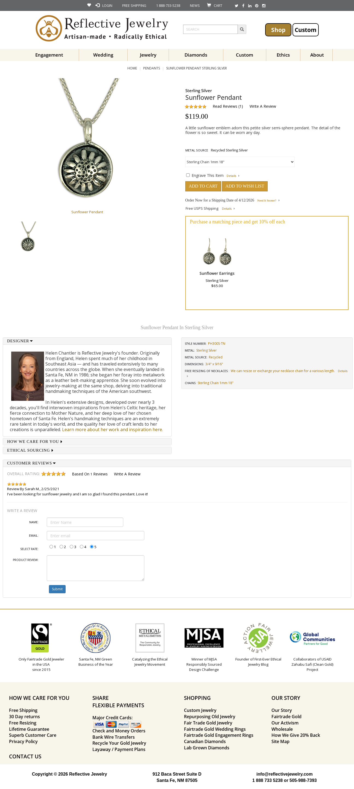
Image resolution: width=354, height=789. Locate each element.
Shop (278, 30)
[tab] (87, 341)
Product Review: (26, 560)
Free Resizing (22, 723)
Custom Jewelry (200, 710)
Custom (306, 30)
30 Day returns (24, 717)
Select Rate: (29, 549)
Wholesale (282, 729)
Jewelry (148, 55)
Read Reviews (225, 106)
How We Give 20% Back (295, 735)
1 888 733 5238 (267, 780)
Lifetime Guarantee (29, 729)
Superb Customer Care (32, 735)
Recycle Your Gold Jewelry (119, 743)
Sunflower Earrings (217, 273)
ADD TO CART (203, 186)
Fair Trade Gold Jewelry (208, 723)
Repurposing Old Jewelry (209, 717)
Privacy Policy (23, 741)
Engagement (49, 55)
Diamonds (196, 55)
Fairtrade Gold (286, 717)
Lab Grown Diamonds (206, 748)
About (317, 55)
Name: (34, 522)
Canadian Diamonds (205, 741)
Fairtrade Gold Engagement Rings (218, 735)
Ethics (283, 55)
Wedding (103, 55)
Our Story (281, 710)
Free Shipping (23, 710)
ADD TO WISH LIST (245, 186)
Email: (34, 535)
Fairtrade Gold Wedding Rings (215, 729)
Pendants (151, 68)
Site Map (280, 741)
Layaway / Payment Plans (118, 749)
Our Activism (285, 723)
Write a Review (263, 106)
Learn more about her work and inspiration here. (112, 429)
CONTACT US (25, 756)
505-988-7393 (303, 780)
